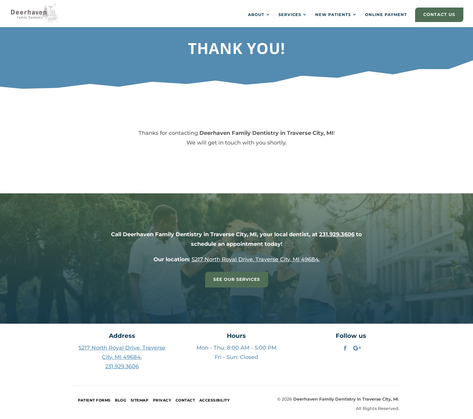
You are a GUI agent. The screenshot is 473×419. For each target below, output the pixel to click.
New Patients (333, 14)
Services (289, 14)
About (256, 14)
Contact (185, 400)
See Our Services (236, 279)
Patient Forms (94, 400)
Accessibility (214, 400)
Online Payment (386, 14)
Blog (120, 400)
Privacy (162, 400)
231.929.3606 (336, 234)
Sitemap (140, 400)
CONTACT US (439, 14)
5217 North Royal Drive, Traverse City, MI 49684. (256, 259)
